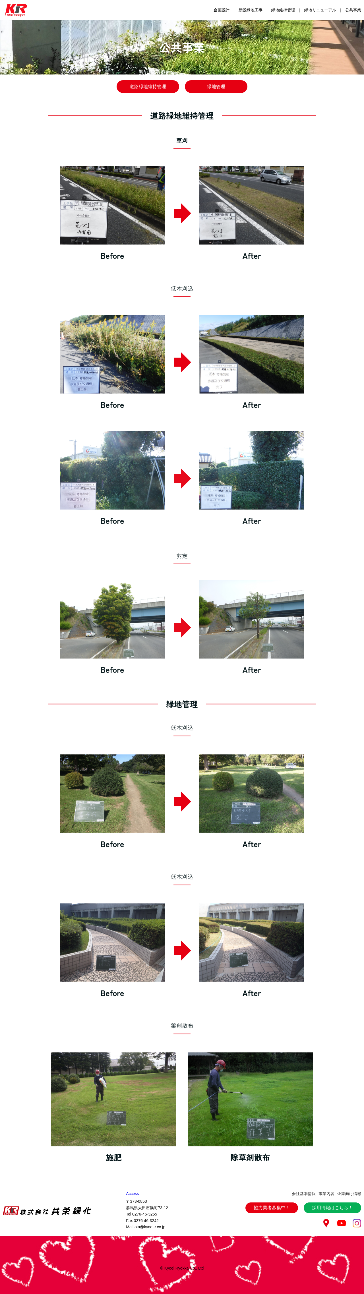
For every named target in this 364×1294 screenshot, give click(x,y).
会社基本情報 (304, 1167)
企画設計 (221, 10)
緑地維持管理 (283, 10)
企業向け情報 (349, 1167)
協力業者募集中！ (272, 1181)
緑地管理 (216, 86)
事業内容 (326, 1167)
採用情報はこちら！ (332, 1181)
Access (132, 1167)
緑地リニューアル (320, 10)
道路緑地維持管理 (148, 86)
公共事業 (353, 10)
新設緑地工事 (250, 10)
